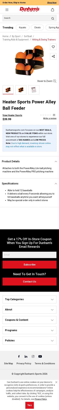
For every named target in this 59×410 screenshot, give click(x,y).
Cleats (37, 27)
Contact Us (29, 281)
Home (5, 36)
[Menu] (7, 9)
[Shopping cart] (53, 9)
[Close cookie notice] (56, 382)
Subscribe (30, 264)
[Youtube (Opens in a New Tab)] (40, 356)
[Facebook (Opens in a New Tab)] (19, 356)
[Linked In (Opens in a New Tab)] (26, 356)
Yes (29, 405)
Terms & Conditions (45, 363)
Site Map (8, 363)
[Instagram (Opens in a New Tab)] (33, 356)
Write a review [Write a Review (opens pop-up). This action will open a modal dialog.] (49, 118)
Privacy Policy (24, 363)
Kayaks (22, 27)
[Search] (29, 18)
